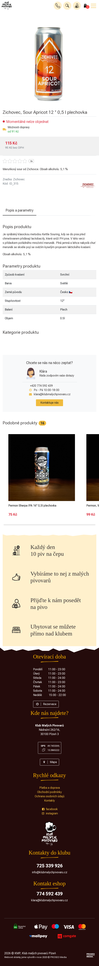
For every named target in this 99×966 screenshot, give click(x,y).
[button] (67, 6)
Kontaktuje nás (49, 402)
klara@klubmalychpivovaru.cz (52, 394)
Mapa (49, 762)
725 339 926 (50, 865)
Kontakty (49, 800)
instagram (49, 813)
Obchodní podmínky (49, 792)
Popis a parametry (19, 210)
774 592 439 (50, 893)
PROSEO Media (58, 957)
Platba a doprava (49, 787)
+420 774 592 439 (41, 385)
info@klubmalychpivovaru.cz (49, 872)
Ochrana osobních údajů (49, 796)
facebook (49, 809)
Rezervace (45, 704)
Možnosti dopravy (19, 127)
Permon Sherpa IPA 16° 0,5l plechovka (32, 505)
